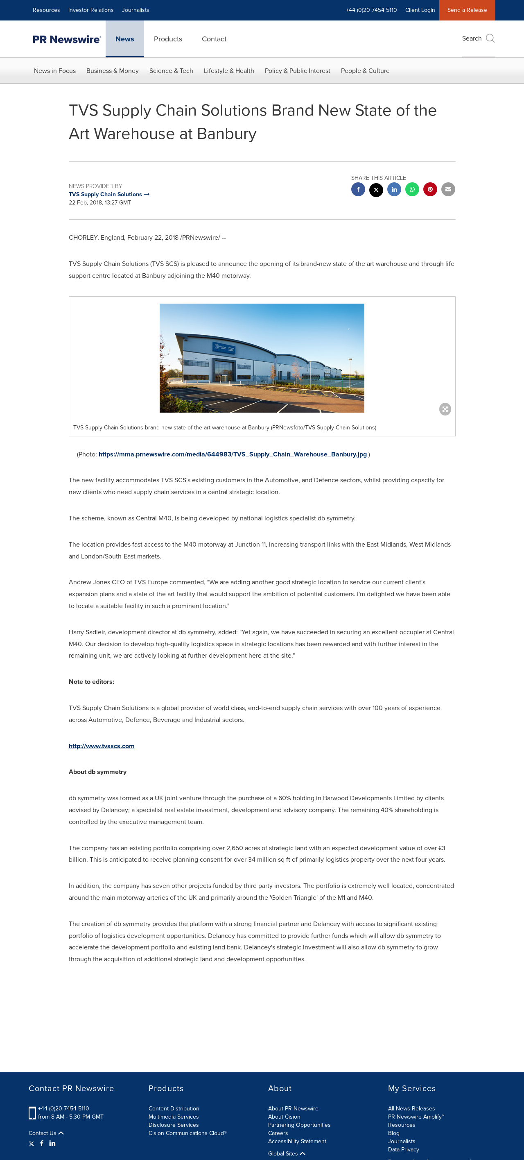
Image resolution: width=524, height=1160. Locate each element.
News (124, 39)
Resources (46, 10)
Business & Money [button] (112, 70)
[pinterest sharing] (430, 190)
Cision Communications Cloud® (188, 1133)
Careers (278, 1133)
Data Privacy (403, 1149)
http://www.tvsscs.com (102, 746)
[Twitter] (32, 1144)
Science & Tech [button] (171, 70)
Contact (214, 39)
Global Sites (286, 1154)
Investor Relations (91, 10)
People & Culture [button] (365, 70)
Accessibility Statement (297, 1141)
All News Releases (411, 1108)
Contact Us (46, 1133)
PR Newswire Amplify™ (416, 1116)
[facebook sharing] (358, 190)
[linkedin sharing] (394, 190)
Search (478, 38)
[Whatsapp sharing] (412, 190)
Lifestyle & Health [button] (229, 70)
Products (168, 39)
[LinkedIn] (52, 1144)
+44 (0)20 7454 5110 (371, 10)
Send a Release (467, 10)
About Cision (284, 1116)
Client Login (420, 10)
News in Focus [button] (55, 70)
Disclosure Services (174, 1125)
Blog (394, 1133)
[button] (262, 358)
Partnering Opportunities (299, 1125)
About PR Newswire (293, 1108)
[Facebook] (41, 1144)
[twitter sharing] (376, 191)
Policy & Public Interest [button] (297, 70)
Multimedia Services (174, 1116)
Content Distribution (174, 1108)
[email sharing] (448, 190)
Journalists (135, 10)
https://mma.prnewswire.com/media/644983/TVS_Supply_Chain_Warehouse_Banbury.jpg (233, 454)
